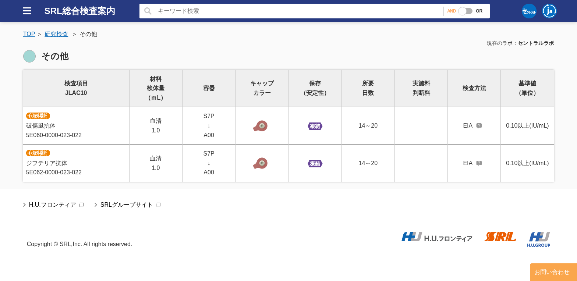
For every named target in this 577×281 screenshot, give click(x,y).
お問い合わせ (552, 272)
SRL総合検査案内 (80, 11)
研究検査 (56, 34)
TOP (29, 34)
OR (479, 11)
